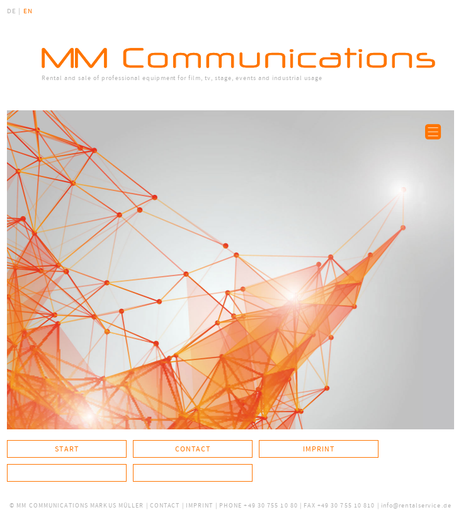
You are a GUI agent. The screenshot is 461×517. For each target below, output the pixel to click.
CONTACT (165, 505)
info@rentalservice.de (416, 505)
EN (28, 11)
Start (67, 449)
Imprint (319, 449)
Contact (193, 449)
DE (11, 11)
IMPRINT (199, 505)
